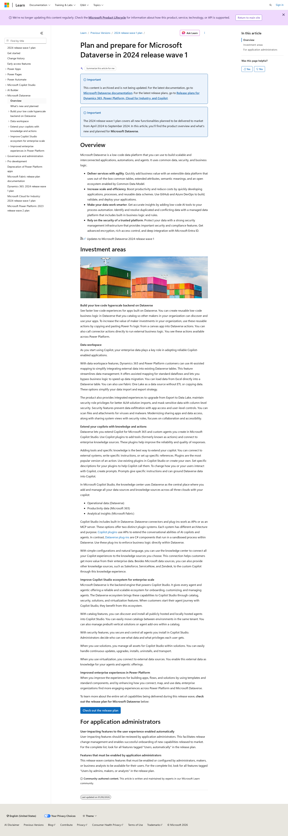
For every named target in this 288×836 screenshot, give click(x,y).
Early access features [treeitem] (19, 63)
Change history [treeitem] (16, 58)
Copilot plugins (107, 532)
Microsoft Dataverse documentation (107, 93)
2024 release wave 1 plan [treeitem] (21, 47)
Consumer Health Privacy (106, 825)
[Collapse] (41, 33)
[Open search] (270, 5)
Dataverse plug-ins (117, 537)
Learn (83, 33)
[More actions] (204, 33)
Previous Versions (100, 33)
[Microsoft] (6, 5)
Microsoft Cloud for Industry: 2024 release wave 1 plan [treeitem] (23, 198)
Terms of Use (135, 825)
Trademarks (153, 825)
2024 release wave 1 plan (128, 33)
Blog (50, 825)
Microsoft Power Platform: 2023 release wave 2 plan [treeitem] (25, 208)
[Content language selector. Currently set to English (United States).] (21, 816)
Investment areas (253, 44)
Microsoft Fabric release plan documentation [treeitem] (23, 179)
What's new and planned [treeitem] (24, 106)
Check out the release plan (100, 710)
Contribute (66, 825)
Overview (248, 40)
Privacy (81, 825)
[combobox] (25, 41)
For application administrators (260, 49)
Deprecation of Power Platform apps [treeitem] (24, 169)
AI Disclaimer (11, 825)
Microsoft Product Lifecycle (107, 17)
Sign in (280, 5)
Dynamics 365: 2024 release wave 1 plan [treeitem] (26, 189)
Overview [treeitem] (16, 100)
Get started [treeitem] (13, 53)
